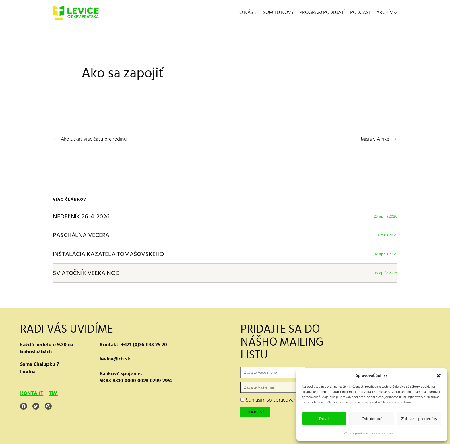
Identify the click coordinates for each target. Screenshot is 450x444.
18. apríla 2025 (386, 272)
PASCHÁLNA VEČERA (81, 235)
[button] (438, 376)
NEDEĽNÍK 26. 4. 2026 (81, 216)
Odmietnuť (372, 418)
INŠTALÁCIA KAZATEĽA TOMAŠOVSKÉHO (108, 254)
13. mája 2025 (386, 235)
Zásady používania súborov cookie (369, 433)
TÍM (53, 393)
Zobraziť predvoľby (419, 418)
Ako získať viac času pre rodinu (94, 139)
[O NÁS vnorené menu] (255, 12)
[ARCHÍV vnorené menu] (395, 12)
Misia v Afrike (375, 139)
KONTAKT (31, 393)
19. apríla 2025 (386, 254)
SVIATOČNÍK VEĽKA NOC (86, 273)
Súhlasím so (291, 400)
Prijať (324, 418)
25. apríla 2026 (385, 216)
